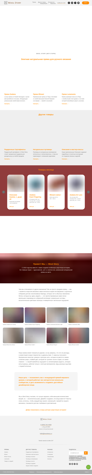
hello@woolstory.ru (46, 433)
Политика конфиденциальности (44, 472)
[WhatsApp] (78, 3)
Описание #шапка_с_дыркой (15, 197)
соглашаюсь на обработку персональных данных (77, 457)
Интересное (51, 2)
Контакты (49, 458)
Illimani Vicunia (7, 456)
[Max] (69, 3)
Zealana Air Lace (76, 195)
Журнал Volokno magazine (32, 465)
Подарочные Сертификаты (15, 149)
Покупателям (50, 456)
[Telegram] (75, 3)
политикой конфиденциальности (75, 456)
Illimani (5, 454)
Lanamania (6, 458)
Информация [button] (43, 3)
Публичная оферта (58, 472)
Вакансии (53, 3)
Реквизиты (31, 472)
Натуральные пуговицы (42, 149)
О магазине (50, 454)
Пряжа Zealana (10, 94)
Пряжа (34, 2)
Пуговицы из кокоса (30, 456)
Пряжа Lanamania (69, 94)
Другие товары (42, 2)
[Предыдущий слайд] (3, 192)
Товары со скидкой (8, 461)
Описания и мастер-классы (72, 149)
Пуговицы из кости (30, 461)
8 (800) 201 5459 (61, 2)
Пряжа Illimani (38, 94)
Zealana (6, 452)
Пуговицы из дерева (30, 463)
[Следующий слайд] (88, 192)
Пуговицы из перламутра (32, 458)
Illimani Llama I (55, 195)
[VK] (72, 3)
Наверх (87, 472)
